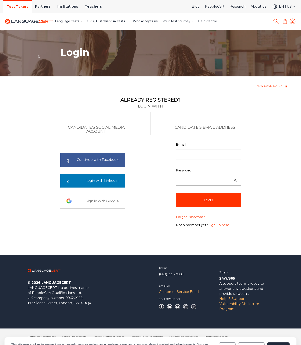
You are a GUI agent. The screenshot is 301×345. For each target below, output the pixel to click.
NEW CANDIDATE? (269, 85)
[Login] (292, 21)
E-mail (181, 144)
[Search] (276, 21)
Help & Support (232, 299)
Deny (227, 328)
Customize (251, 328)
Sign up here (219, 225)
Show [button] (235, 180)
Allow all (278, 328)
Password (183, 170)
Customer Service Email (179, 292)
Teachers (93, 6)
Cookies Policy (82, 330)
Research (238, 6)
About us (258, 6)
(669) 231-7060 (171, 274)
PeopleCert (215, 6)
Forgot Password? (190, 217)
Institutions (67, 6)
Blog (196, 6)
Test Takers (17, 7)
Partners (43, 6)
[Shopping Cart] (285, 21)
